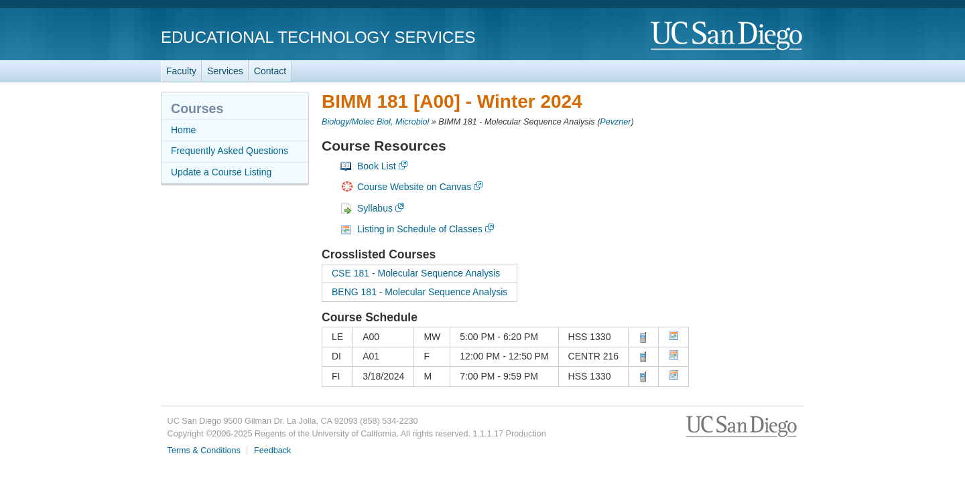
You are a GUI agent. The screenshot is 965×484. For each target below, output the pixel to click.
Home (183, 130)
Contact (270, 71)
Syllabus (375, 208)
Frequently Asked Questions (229, 150)
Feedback (272, 450)
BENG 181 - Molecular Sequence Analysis (419, 292)
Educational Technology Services (318, 37)
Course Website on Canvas (414, 186)
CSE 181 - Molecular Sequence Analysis (416, 273)
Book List (376, 166)
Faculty (181, 71)
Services (225, 71)
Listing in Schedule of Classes (419, 229)
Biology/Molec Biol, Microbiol (375, 122)
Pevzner (615, 122)
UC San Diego (727, 36)
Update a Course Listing (221, 172)
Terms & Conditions (204, 450)
